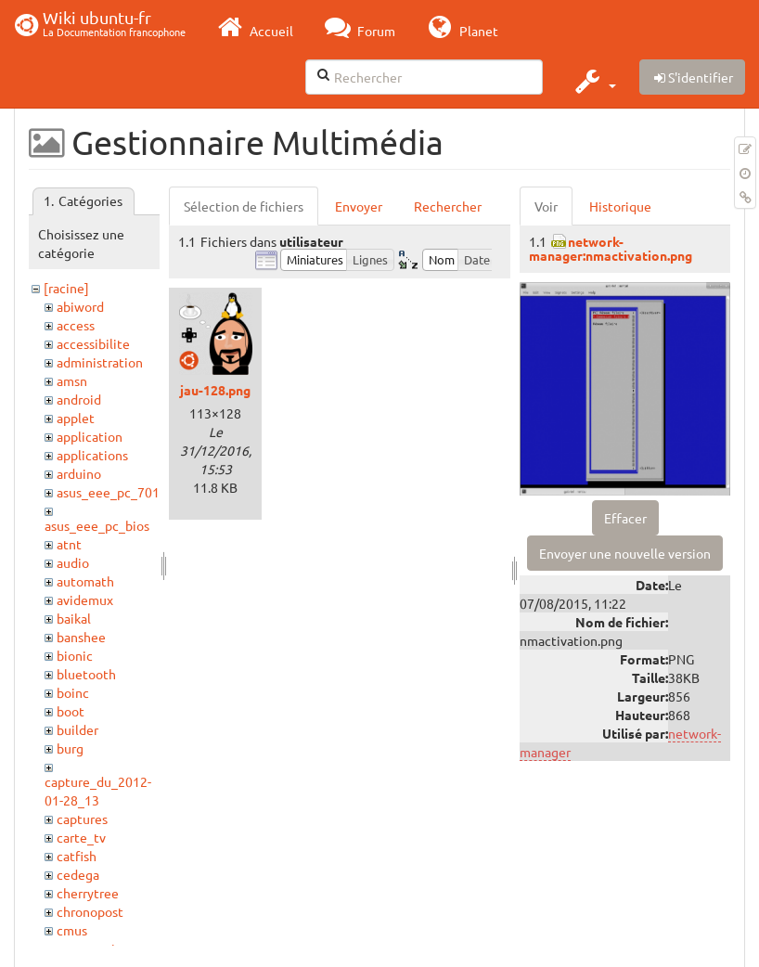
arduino (79, 473)
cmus (72, 930)
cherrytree (88, 892)
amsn (72, 380)
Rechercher (448, 206)
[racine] (66, 287)
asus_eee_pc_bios (97, 525)
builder (77, 729)
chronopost (90, 911)
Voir (546, 206)
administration (100, 362)
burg (70, 748)
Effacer (625, 517)
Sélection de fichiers (243, 206)
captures (82, 818)
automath (85, 581)
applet (76, 417)
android (79, 399)
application (89, 436)
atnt (69, 543)
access (76, 324)
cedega (78, 874)
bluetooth (86, 673)
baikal (74, 618)
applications (92, 454)
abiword (80, 306)
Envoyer (358, 206)
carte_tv (81, 837)
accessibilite (93, 343)
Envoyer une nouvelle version (625, 553)
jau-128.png (215, 389)
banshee (81, 636)
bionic (75, 655)
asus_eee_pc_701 (108, 492)
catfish (76, 855)
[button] (593, 81)
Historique (620, 206)
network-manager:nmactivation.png (610, 248)
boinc (73, 692)
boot (70, 711)
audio (73, 562)
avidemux (85, 599)
